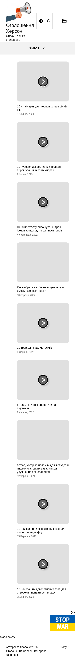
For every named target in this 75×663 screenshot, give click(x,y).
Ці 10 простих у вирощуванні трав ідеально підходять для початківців (40, 228)
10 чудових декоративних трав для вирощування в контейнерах (39, 168)
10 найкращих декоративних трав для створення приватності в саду (41, 591)
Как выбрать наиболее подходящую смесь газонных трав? (40, 289)
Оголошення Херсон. (19, 651)
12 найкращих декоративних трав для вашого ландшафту (41, 530)
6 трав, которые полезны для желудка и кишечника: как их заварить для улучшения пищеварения (43, 468)
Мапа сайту (7, 637)
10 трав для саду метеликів (35, 347)
